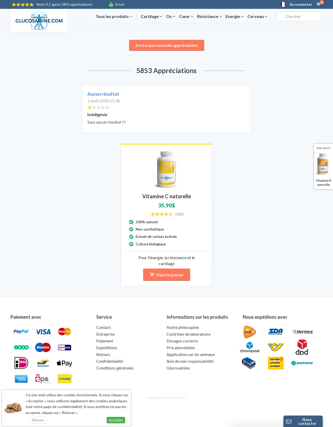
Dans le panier (167, 274)
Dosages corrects (182, 340)
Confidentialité (109, 361)
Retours (103, 354)
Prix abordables (180, 347)
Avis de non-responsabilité (190, 361)
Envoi (120, 4)
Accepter (116, 420)
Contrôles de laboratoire (188, 334)
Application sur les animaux (190, 354)
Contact (103, 327)
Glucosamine (178, 367)
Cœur (186, 16)
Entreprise (105, 334)
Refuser (38, 420)
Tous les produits (113, 16)
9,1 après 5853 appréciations (65, 4)
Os (170, 16)
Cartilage (151, 16)
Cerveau (257, 16)
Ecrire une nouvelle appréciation (167, 45)
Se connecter (301, 4)
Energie (235, 16)
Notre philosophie (182, 327)
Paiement (104, 340)
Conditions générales (115, 367)
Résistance (209, 16)
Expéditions (106, 347)
